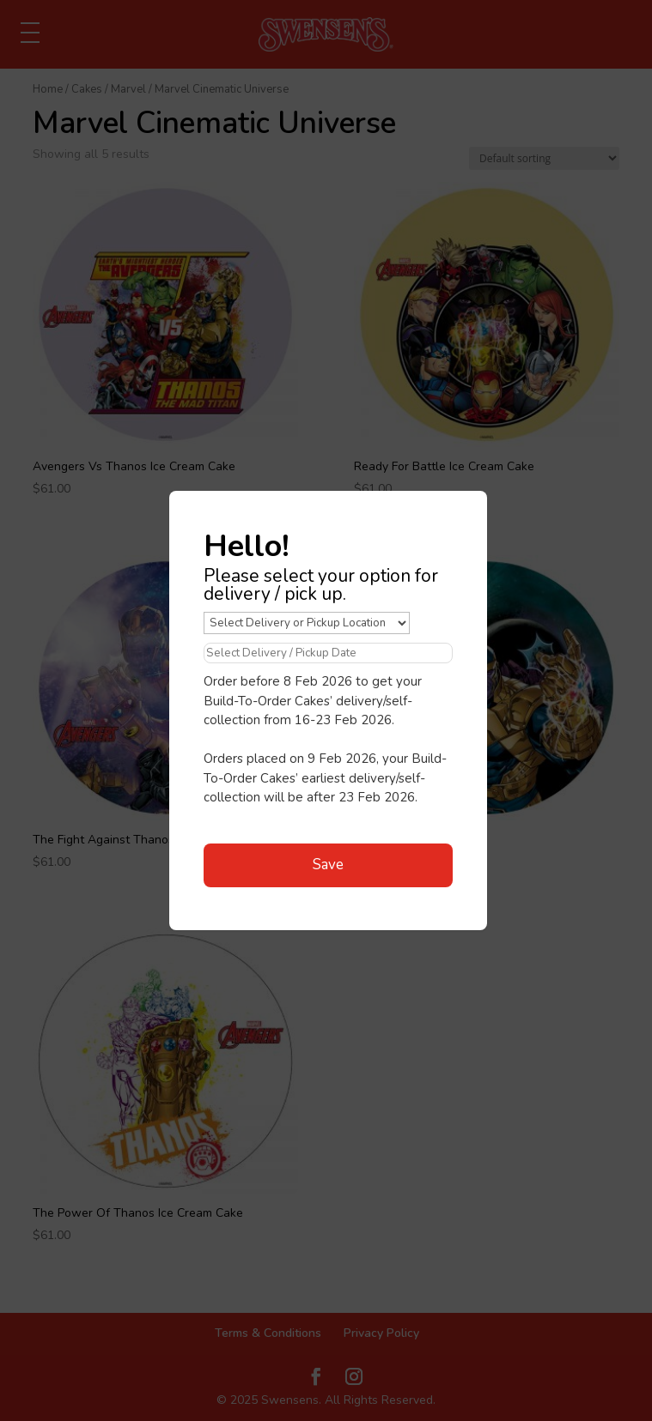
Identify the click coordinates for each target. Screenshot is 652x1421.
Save (328, 864)
